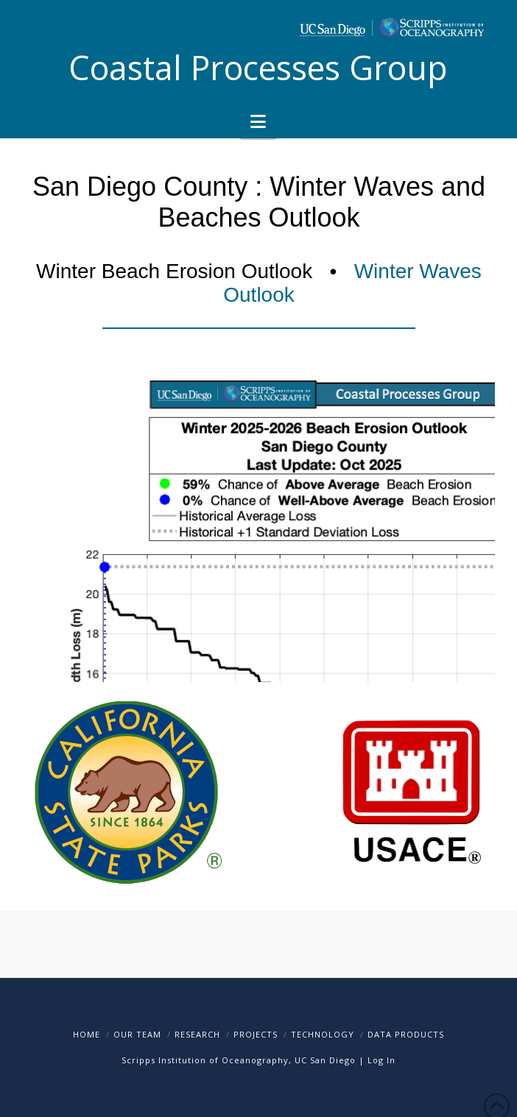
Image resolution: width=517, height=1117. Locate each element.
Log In (381, 1059)
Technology (322, 1034)
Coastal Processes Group (258, 67)
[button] (258, 121)
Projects (255, 1034)
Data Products (405, 1034)
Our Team (137, 1034)
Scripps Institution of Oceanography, (207, 1059)
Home (86, 1034)
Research (197, 1034)
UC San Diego (325, 1059)
